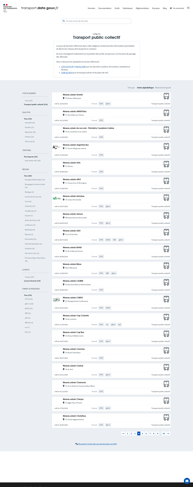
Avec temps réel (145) (33, 160)
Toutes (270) (29, 277)
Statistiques (128, 8)
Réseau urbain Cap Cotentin (76, 316)
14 (164, 433)
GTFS (63, 66)
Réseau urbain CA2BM (73, 281)
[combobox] (96, 21)
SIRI (83, 66)
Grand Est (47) (30, 206)
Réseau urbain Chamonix (74, 383)
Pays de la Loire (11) (32, 253)
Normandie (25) (30, 239)
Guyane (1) (29, 215)
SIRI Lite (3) (29, 322)
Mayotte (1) (29, 234)
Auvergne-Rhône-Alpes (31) (35, 180)
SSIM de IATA (66, 72)
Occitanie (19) (30, 248)
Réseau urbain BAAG (72, 248)
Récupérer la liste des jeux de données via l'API (97, 444)
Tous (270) (28, 100)
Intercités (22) (30, 123)
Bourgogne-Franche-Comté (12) (35, 185)
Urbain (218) (29, 137)
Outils (117, 8)
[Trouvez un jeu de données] (96, 21)
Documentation (104, 8)
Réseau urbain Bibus (72, 264)
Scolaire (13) (29, 127)
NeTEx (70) (29, 308)
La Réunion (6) (30, 225)
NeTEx (78, 66)
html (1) (28, 332)
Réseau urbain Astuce (73, 214)
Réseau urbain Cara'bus (74, 349)
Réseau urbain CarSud (73, 366)
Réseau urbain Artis (71, 163)
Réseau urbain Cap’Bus (73, 332)
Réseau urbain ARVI (72, 180)
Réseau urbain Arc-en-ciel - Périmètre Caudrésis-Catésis (88, 128)
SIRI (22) (28, 313)
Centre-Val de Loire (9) (33, 197)
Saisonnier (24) (30, 132)
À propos (156, 8)
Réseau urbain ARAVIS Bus (74, 111)
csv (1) (27, 327)
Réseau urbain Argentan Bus (76, 145)
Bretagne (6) (29, 192)
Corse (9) (28, 201)
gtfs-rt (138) (29, 304)
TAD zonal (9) (30, 141)
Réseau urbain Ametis (73, 95)
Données (91, 8)
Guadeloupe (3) (30, 211)
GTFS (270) (29, 299)
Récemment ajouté (163, 87)
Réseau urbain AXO (72, 231)
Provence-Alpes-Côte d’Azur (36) (35, 259)
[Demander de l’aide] (187, 481)
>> (168, 433)
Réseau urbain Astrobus (73, 196)
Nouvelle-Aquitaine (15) (33, 244)
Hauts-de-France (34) (32, 220)
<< (123, 433)
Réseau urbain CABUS (73, 298)
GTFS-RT (70, 66)
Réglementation (142, 8)
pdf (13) (27, 318)
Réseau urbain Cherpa (73, 399)
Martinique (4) (30, 230)
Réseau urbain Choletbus (74, 416)
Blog (165, 8)
